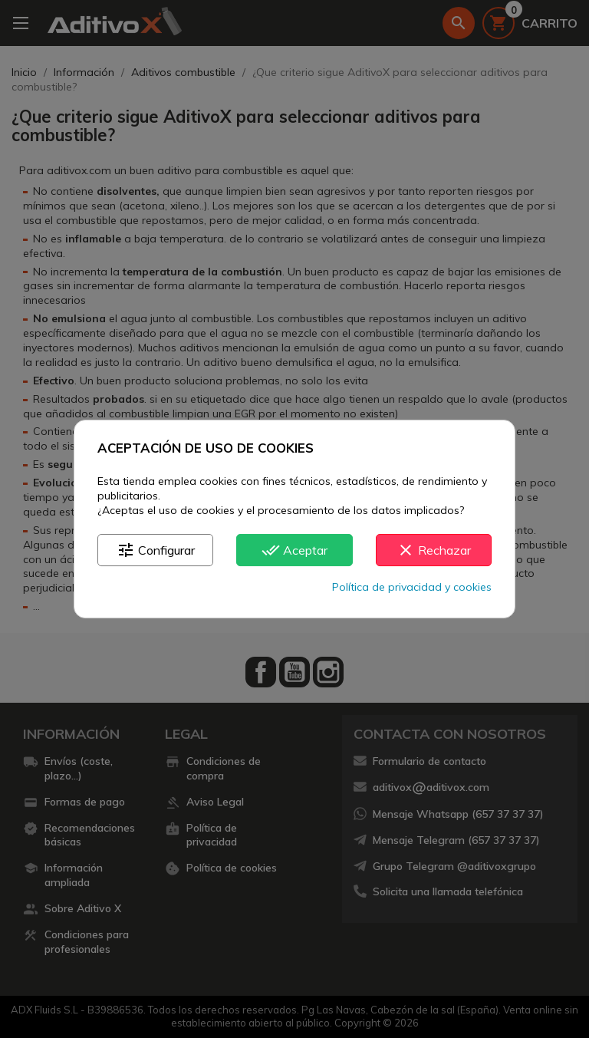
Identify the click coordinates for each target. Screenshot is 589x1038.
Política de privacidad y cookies (412, 587)
